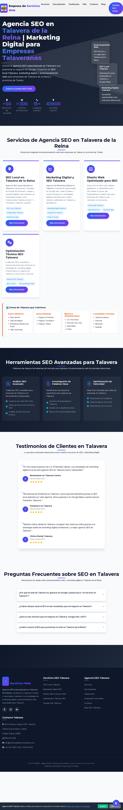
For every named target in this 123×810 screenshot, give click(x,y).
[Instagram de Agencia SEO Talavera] (10, 709)
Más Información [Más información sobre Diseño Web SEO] (98, 216)
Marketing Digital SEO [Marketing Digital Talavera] (52, 689)
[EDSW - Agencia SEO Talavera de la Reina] (20, 8)
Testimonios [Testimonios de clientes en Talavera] (73, 4)
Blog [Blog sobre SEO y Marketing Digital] (103, 4)
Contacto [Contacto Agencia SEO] (88, 703)
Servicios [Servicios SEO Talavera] (88, 685)
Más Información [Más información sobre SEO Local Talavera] (16, 223)
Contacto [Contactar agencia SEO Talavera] (94, 4)
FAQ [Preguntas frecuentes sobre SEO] (84, 4)
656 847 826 (10, 738)
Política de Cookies (73, 806)
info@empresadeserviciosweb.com (19, 743)
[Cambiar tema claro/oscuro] (116, 803)
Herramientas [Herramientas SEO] (90, 689)
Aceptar (103, 806)
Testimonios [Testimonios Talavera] (89, 694)
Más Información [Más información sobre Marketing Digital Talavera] (57, 223)
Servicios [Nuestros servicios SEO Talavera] (45, 4)
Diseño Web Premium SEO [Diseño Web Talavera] (54, 694)
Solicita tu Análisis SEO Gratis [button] (19, 89)
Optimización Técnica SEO (54, 698)
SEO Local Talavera (51, 685)
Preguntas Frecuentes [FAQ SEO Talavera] (93, 698)
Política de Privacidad (52, 766)
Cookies (75, 766)
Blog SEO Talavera (92, 708)
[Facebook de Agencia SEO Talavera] (4, 709)
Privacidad (86, 806)
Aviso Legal (66, 766)
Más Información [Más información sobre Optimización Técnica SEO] (16, 289)
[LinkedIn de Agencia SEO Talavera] (17, 709)
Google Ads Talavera (52, 703)
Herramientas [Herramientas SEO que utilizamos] (59, 4)
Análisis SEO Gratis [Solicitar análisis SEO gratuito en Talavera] (115, 8)
